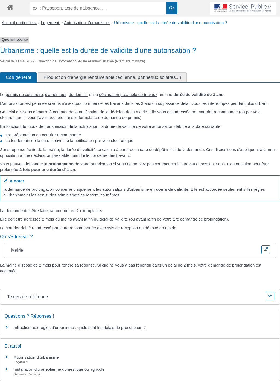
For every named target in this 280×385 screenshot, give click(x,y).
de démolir (78, 94)
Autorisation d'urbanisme (87, 22)
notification (89, 111)
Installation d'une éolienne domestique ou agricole (59, 369)
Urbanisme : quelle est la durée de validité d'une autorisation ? (170, 22)
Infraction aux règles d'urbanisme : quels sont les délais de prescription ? (80, 327)
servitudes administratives (61, 195)
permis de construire (24, 94)
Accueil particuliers (19, 22)
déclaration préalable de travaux (128, 94)
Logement (50, 22)
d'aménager (55, 94)
